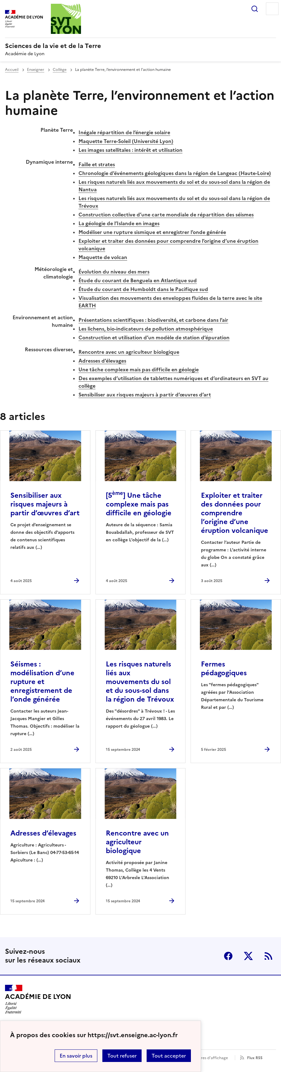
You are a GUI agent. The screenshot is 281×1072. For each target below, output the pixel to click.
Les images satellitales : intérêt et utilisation (130, 150)
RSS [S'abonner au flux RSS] (268, 955)
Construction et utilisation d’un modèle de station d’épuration (154, 337)
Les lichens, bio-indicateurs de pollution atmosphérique (145, 328)
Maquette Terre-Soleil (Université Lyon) (125, 141)
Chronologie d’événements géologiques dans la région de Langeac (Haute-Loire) (174, 173)
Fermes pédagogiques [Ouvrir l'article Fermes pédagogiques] (224, 668)
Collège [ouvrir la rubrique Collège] (60, 69)
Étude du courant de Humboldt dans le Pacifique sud (143, 289)
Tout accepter (169, 1055)
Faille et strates (96, 164)
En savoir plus (76, 1055)
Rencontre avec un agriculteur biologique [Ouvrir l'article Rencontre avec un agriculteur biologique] (137, 842)
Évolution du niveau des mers (113, 271)
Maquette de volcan (102, 257)
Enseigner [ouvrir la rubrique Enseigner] (35, 69)
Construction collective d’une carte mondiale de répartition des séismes (166, 214)
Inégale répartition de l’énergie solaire (124, 132)
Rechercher (254, 9)
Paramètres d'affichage (207, 1058)
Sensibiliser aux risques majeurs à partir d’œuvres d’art (144, 394)
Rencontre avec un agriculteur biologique (128, 352)
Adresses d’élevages (102, 360)
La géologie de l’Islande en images (118, 223)
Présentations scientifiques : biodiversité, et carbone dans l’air (153, 320)
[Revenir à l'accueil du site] (38, 999)
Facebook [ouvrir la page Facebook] (228, 955)
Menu (272, 9)
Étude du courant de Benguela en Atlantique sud (137, 280)
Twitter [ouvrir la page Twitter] (248, 955)
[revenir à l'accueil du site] (140, 45)
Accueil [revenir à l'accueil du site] (12, 69)
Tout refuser (122, 1055)
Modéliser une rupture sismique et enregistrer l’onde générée (152, 232)
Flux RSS (254, 1058)
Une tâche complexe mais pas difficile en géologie (138, 369)
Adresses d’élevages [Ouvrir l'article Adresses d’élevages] (43, 833)
